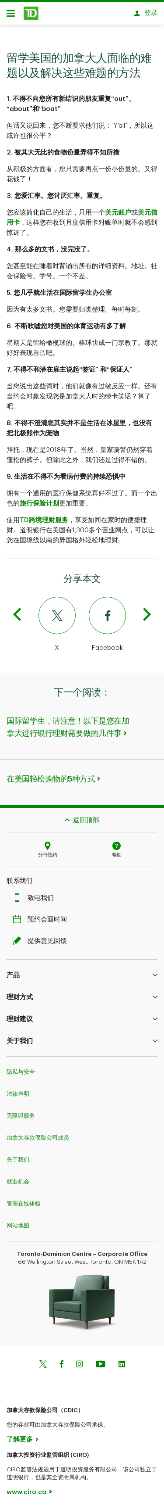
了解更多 (20, 1435)
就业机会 (18, 1177)
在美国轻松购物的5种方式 (51, 774)
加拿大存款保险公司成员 (38, 1133)
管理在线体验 (24, 1199)
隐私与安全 (21, 1067)
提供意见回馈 (42, 936)
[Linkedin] (122, 1360)
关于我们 (18, 1155)
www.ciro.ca (26, 1487)
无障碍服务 (21, 1111)
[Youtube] (100, 1360)
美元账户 (118, 208)
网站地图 (18, 1221)
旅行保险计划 (39, 499)
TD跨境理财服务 (44, 516)
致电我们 (35, 893)
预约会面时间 (42, 915)
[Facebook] (121, 620)
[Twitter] (43, 620)
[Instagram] (79, 1360)
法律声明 (18, 1089)
